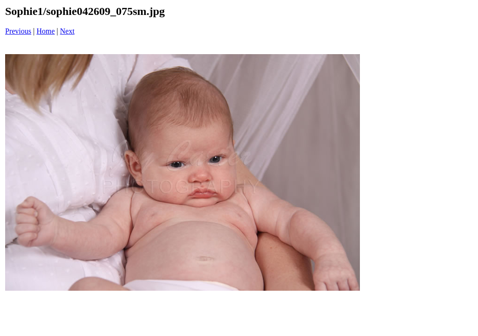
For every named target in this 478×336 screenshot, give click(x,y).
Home (45, 31)
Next (67, 31)
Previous (18, 31)
